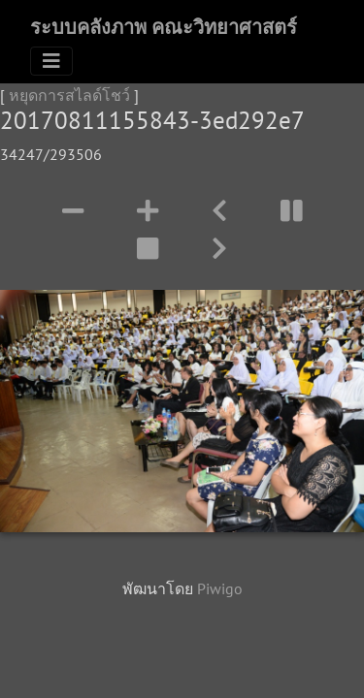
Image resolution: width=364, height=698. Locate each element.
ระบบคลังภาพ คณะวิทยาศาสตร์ (163, 27)
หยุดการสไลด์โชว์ (69, 95)
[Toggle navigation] (51, 61)
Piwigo (220, 588)
